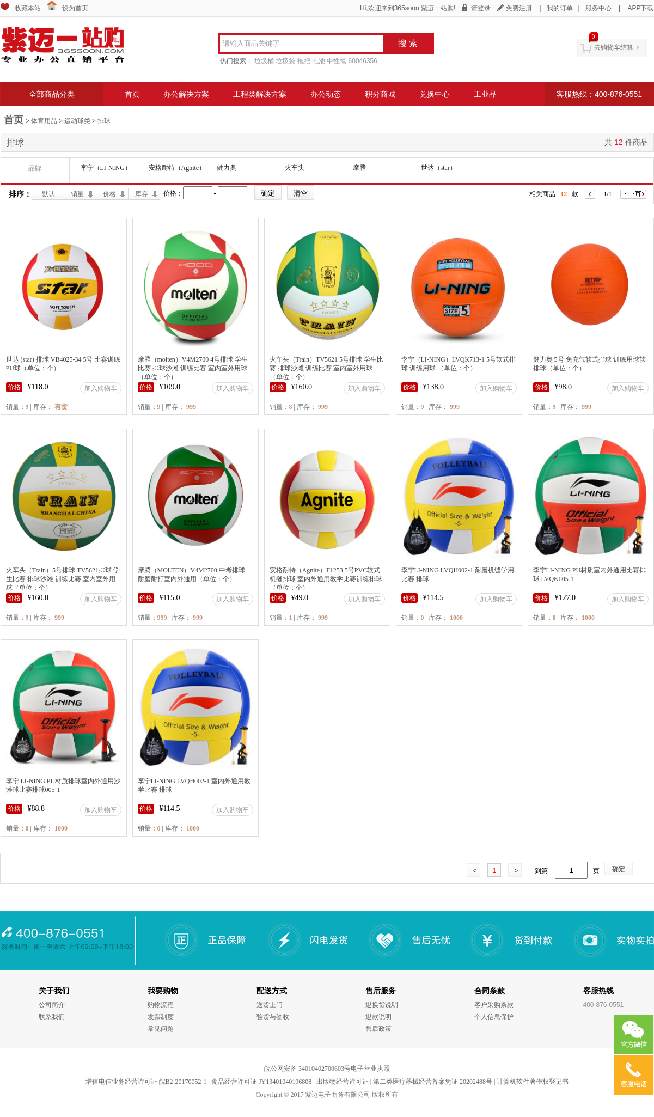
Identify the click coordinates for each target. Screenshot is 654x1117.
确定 (618, 869)
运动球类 (77, 121)
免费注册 (519, 8)
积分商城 (380, 94)
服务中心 (598, 8)
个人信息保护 (494, 1017)
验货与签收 (272, 1017)
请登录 (481, 8)
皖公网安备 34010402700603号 (307, 1068)
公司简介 (52, 1005)
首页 (132, 94)
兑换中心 (434, 94)
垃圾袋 (285, 61)
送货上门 (269, 1005)
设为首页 (75, 8)
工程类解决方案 (259, 94)
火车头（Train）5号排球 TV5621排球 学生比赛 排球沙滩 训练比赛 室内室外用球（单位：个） (63, 578)
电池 (318, 61)
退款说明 (378, 1017)
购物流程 (161, 1005)
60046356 (363, 61)
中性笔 (336, 61)
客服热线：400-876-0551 (599, 94)
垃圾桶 (264, 61)
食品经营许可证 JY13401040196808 (261, 1081)
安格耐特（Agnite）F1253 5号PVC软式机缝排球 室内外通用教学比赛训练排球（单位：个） (326, 578)
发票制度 (161, 1017)
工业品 (485, 94)
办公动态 (325, 94)
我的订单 (560, 8)
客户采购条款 (494, 1005)
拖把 (303, 61)
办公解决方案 (186, 94)
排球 (104, 121)
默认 (48, 194)
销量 (77, 194)
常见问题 (161, 1029)
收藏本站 (28, 8)
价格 (109, 194)
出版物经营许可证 (342, 1081)
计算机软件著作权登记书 (533, 1081)
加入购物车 (100, 388)
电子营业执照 (370, 1068)
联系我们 (52, 1017)
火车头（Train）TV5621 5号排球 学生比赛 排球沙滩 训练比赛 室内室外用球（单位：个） (327, 368)
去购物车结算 (613, 47)
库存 (141, 194)
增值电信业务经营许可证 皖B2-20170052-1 (146, 1081)
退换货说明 (381, 1005)
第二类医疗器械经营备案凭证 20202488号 (432, 1081)
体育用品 (44, 121)
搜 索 (408, 43)
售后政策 (378, 1029)
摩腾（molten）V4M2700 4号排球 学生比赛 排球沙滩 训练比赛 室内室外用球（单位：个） (193, 368)
